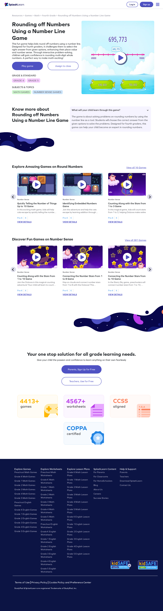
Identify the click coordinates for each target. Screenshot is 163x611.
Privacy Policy (39, 582)
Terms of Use (22, 582)
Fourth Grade (49, 15)
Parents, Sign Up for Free (81, 369)
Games (28, 15)
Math (37, 15)
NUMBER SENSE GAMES (47, 92)
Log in (132, 4)
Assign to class (63, 66)
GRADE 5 (33, 80)
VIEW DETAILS (24, 222)
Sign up (146, 4)
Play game (27, 66)
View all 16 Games (136, 167)
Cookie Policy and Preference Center (70, 582)
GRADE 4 (19, 80)
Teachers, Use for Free (81, 381)
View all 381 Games (135, 240)
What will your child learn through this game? (110, 110)
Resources (17, 15)
